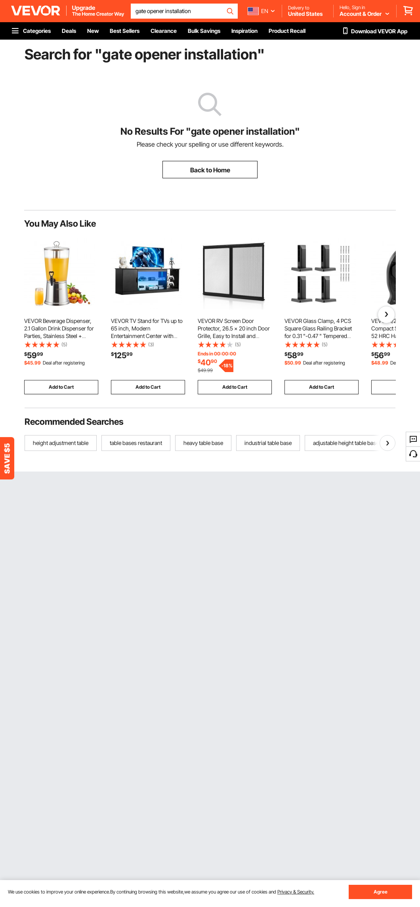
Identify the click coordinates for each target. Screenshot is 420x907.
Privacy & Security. (295, 892)
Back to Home (210, 170)
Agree (381, 892)
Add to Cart (61, 387)
